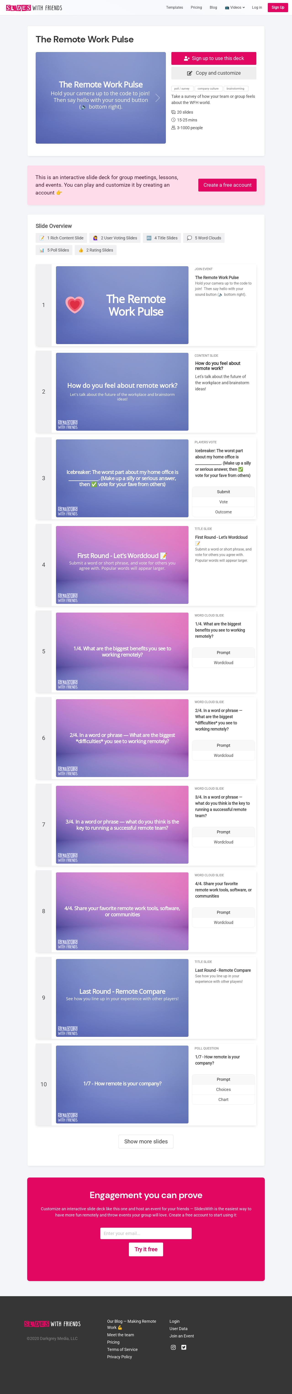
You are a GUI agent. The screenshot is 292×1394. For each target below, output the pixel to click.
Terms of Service (122, 1349)
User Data (179, 1328)
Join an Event (182, 1336)
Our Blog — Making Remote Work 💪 (131, 1324)
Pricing (113, 1342)
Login (175, 1321)
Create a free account (228, 185)
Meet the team (120, 1334)
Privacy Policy (119, 1356)
